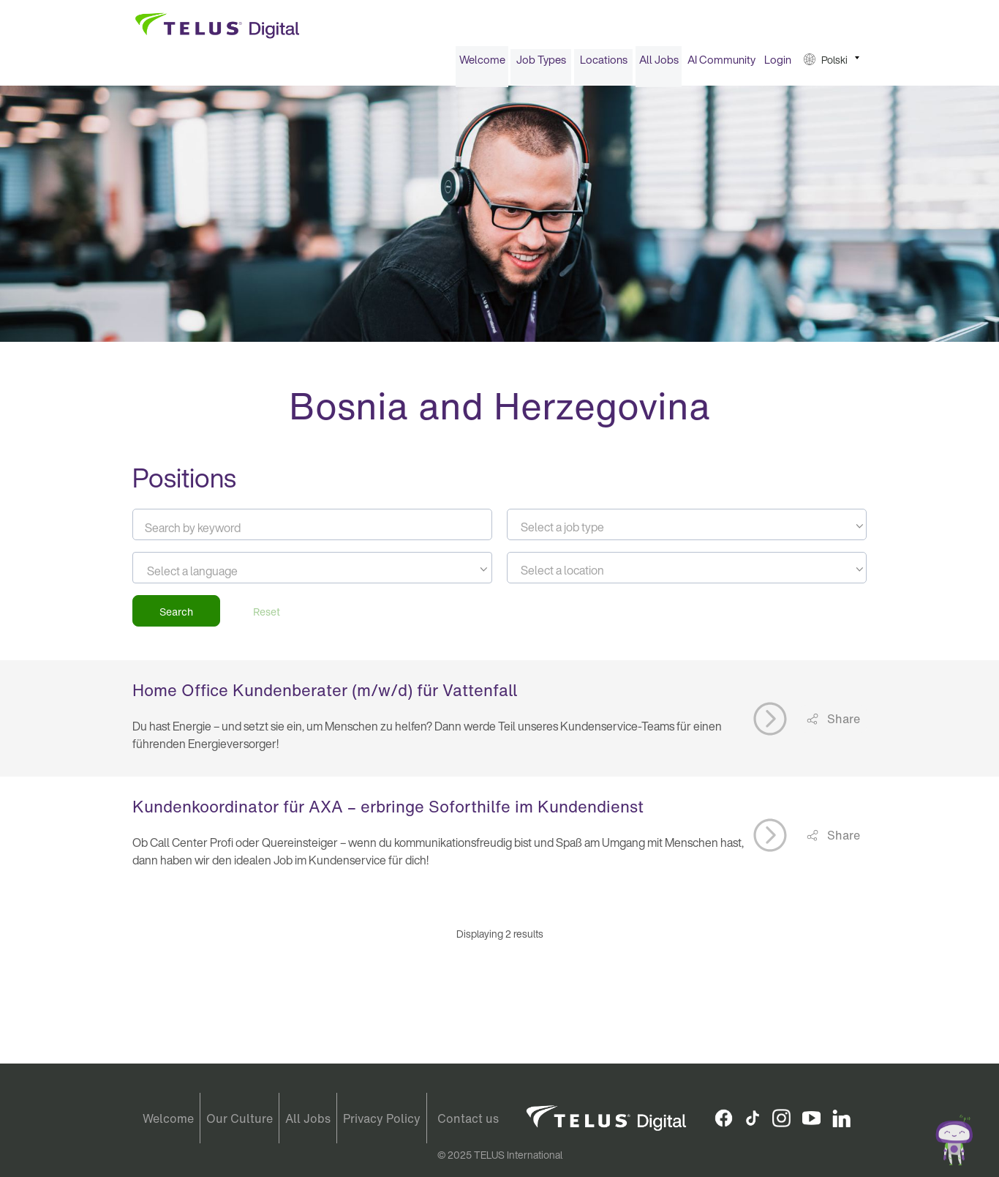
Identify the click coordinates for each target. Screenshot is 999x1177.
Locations (603, 64)
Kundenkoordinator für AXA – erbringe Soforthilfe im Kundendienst (388, 811)
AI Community (721, 64)
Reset (266, 616)
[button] (831, 65)
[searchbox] (213, 576)
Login (777, 64)
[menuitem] (482, 64)
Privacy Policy (382, 1118)
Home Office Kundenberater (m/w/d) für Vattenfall (324, 695)
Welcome (482, 64)
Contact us (468, 1118)
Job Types (541, 64)
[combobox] (687, 529)
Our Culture (239, 1118)
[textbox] (687, 532)
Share (842, 723)
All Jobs (659, 64)
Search (176, 616)
